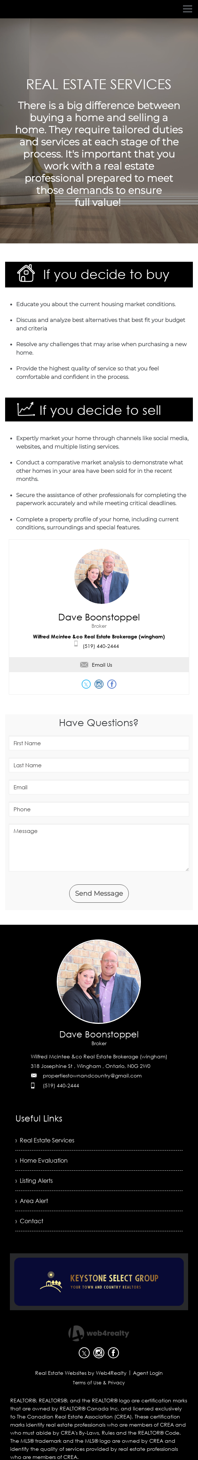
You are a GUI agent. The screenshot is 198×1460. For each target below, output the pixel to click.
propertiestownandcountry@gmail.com (92, 1075)
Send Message (99, 894)
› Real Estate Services (44, 1140)
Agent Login (148, 1373)
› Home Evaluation (41, 1160)
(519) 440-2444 (101, 646)
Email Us (96, 665)
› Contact (29, 1221)
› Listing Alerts (34, 1180)
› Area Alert (31, 1200)
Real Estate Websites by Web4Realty (81, 1373)
